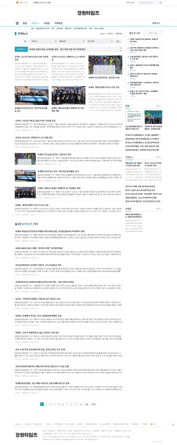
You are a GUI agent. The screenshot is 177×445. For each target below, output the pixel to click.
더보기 (158, 106)
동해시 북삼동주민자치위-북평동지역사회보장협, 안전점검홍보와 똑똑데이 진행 (49, 231)
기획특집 (58, 23)
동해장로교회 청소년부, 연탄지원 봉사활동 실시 (58, 171)
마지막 (93, 404)
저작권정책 (135, 424)
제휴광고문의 (38, 424)
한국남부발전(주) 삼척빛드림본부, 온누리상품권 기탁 (38, 265)
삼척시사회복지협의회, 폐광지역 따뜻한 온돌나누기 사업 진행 (42, 366)
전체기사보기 (130, 2)
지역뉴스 (35, 23)
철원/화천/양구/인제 (42, 28)
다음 (86, 404)
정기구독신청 (69, 424)
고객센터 (144, 424)
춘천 (32, 28)
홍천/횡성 (60, 28)
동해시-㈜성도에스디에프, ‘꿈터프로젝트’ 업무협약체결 (39, 248)
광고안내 (27, 424)
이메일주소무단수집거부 (121, 424)
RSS (152, 424)
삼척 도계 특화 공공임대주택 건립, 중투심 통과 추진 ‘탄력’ (40, 349)
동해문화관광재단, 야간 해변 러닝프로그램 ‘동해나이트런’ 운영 (42, 383)
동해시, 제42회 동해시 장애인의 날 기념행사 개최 (59, 188)
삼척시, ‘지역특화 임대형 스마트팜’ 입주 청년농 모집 (37, 299)
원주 (53, 28)
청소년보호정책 (105, 424)
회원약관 (79, 424)
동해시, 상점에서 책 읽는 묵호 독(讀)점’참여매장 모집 (38, 315)
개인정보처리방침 (91, 424)
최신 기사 (153, 33)
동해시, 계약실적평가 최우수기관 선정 (31, 205)
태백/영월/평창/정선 (80, 28)
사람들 (47, 23)
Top (173, 424)
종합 (25, 23)
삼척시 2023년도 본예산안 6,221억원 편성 (34, 137)
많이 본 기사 (134, 33)
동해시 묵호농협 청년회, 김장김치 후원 (54, 154)
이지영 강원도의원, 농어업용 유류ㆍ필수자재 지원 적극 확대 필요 (57, 49)
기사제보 (48, 424)
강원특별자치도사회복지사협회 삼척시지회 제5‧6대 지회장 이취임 (44, 282)
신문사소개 (18, 424)
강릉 (90, 28)
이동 (117, 41)
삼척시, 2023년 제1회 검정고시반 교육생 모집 (35, 120)
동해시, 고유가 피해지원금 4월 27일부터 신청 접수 (37, 332)
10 (81, 404)
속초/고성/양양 (99, 28)
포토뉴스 (156, 23)
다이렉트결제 (58, 424)
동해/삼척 (68, 28)
